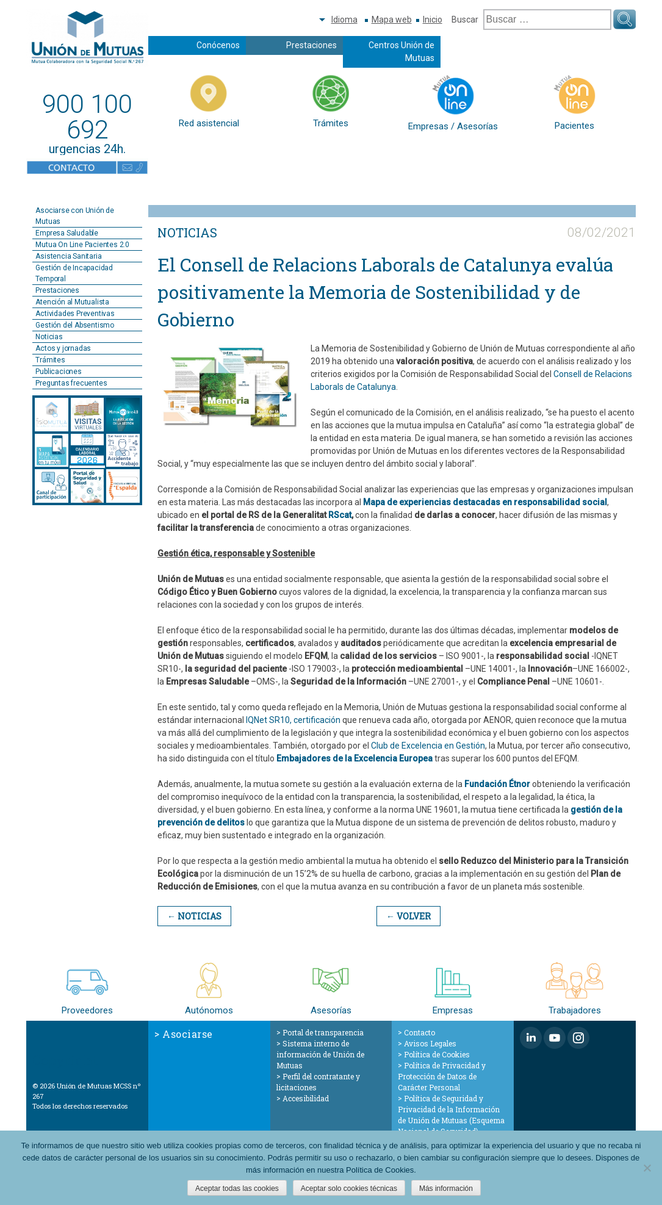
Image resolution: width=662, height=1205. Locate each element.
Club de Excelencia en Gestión (428, 745)
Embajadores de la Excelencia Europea (354, 758)
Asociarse (187, 1033)
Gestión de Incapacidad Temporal (74, 273)
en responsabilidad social (554, 502)
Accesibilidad (305, 1098)
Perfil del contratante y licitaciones (318, 1081)
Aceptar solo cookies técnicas (349, 1188)
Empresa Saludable (66, 233)
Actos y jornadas (63, 348)
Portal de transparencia (323, 1032)
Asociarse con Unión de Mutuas (74, 216)
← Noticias (194, 916)
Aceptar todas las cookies (237, 1188)
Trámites (50, 360)
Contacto (419, 1032)
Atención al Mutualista (72, 302)
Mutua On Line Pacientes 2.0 (82, 244)
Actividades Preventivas (74, 313)
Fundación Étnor (497, 784)
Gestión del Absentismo (74, 325)
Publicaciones (58, 371)
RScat (339, 515)
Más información (446, 1188)
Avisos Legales (430, 1043)
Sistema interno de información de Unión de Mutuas (320, 1054)
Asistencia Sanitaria (68, 256)
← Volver (408, 916)
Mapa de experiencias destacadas (431, 502)
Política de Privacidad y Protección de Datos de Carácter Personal (442, 1076)
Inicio (432, 19)
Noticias (48, 337)
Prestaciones (311, 45)
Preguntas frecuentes (71, 383)
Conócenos (218, 45)
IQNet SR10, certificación (293, 720)
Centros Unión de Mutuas (401, 51)
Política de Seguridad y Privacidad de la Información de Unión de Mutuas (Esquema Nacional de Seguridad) (451, 1114)
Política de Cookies (437, 1054)
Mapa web (392, 19)
